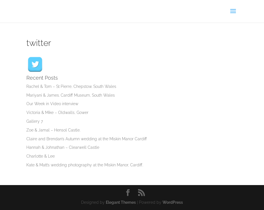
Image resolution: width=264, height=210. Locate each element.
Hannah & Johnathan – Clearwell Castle (62, 147)
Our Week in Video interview (52, 103)
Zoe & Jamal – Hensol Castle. (53, 130)
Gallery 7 (34, 121)
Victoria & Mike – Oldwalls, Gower (57, 112)
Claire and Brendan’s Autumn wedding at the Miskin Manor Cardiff (86, 139)
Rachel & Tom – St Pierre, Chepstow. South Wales (71, 86)
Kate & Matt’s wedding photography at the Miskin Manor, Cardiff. (84, 165)
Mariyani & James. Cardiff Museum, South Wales (70, 95)
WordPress (172, 202)
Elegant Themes (121, 202)
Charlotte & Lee (40, 156)
